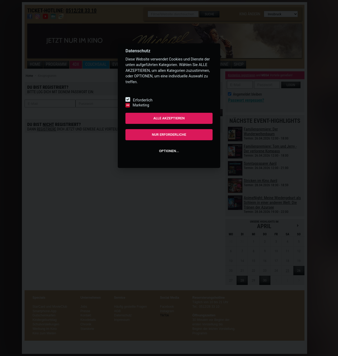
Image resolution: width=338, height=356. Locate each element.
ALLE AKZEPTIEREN (169, 118)
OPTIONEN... (169, 151)
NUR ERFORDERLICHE (169, 135)
